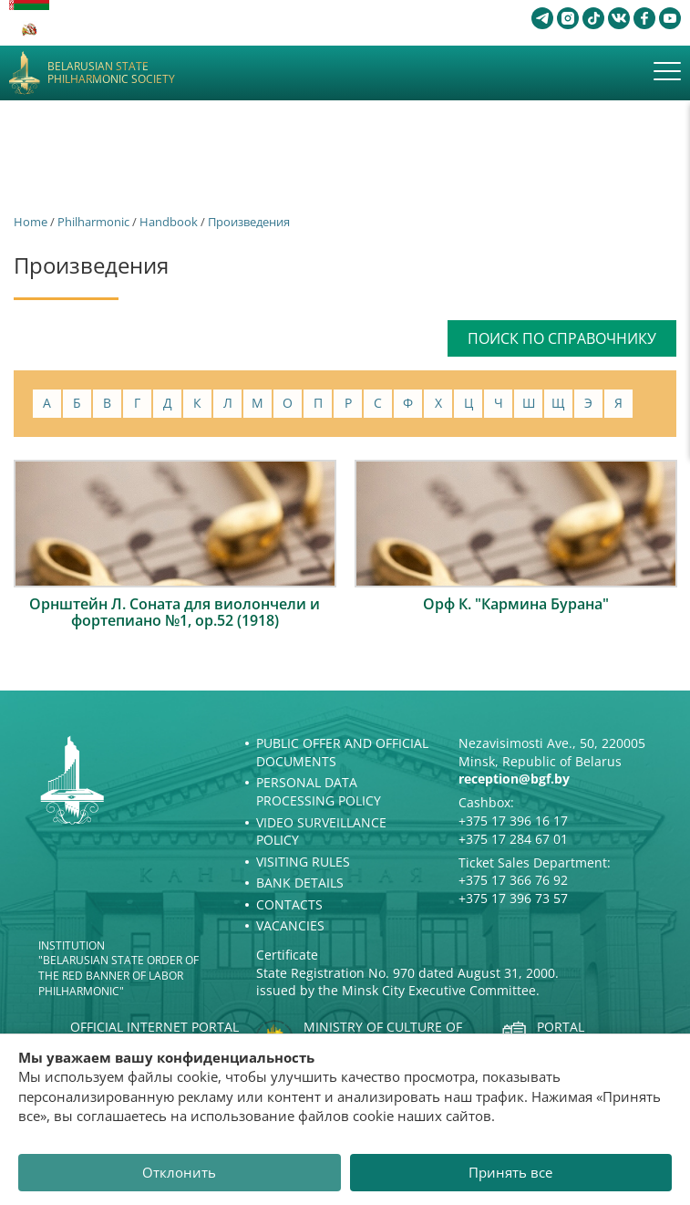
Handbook (168, 221)
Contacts (289, 904)
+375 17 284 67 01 (513, 838)
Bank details (300, 882)
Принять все (510, 1172)
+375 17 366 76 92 (513, 879)
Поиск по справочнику (562, 338)
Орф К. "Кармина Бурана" (516, 604)
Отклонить (179, 1172)
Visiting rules (303, 861)
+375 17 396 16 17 (513, 820)
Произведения (249, 221)
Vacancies (290, 925)
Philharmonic (93, 221)
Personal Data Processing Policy (318, 791)
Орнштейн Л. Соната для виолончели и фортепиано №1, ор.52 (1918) (174, 612)
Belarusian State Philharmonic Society (111, 73)
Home (30, 221)
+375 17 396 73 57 (513, 898)
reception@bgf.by (514, 778)
